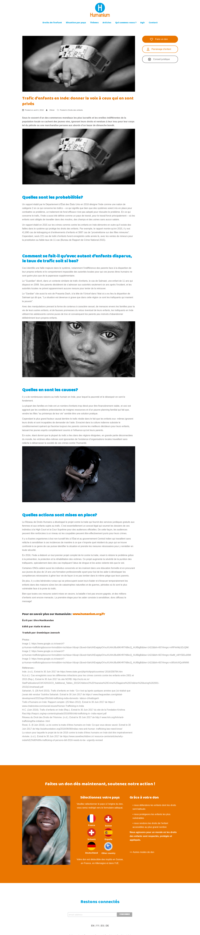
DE (107, 925)
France (91, 820)
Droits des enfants (75, 110)
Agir (142, 23)
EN (92, 925)
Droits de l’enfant (52, 23)
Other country (108, 848)
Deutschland (91, 848)
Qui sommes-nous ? (125, 23)
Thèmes (94, 23)
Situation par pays (76, 23)
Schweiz (91, 834)
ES (102, 925)
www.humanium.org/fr (89, 614)
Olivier (52, 110)
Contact (153, 23)
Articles (107, 23)
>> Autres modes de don (142, 852)
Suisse (108, 821)
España (108, 834)
